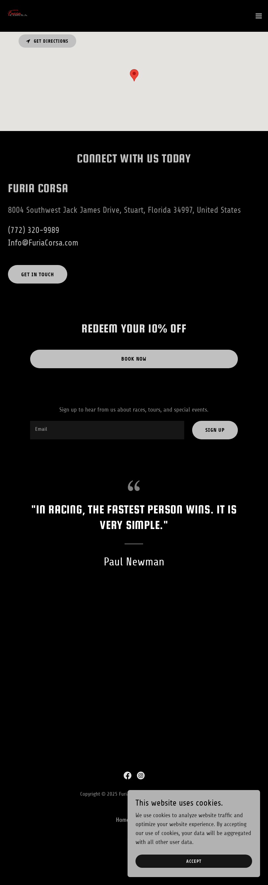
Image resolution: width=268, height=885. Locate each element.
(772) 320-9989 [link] (33, 230)
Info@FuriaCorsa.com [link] (43, 242)
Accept (193, 861)
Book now (133, 359)
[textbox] (107, 430)
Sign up (215, 430)
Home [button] (122, 820)
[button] (258, 15)
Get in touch (37, 274)
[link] (18, 16)
